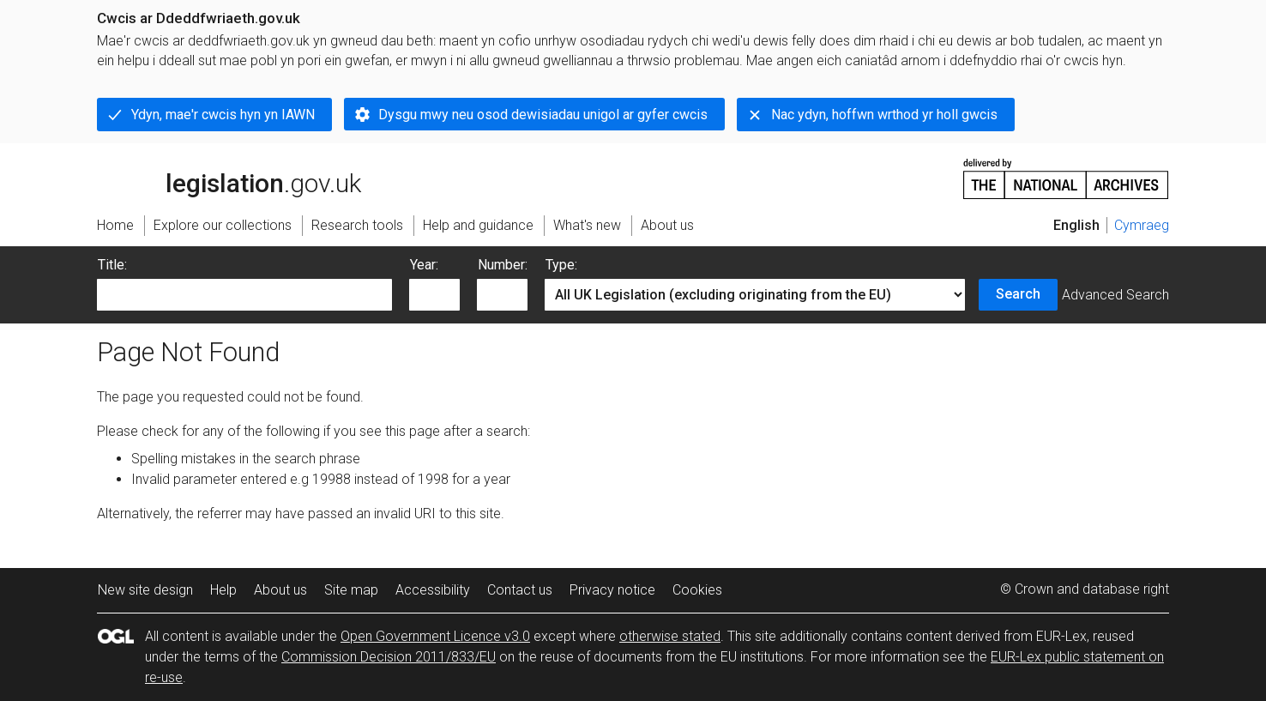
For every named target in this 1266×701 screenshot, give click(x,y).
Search (1018, 294)
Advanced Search (1115, 295)
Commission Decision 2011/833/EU (388, 657)
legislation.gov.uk (229, 177)
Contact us (519, 590)
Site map (351, 590)
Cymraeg (1141, 225)
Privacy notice (612, 590)
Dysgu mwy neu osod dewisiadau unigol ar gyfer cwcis (543, 114)
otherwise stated (669, 636)
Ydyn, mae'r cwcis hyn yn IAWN (223, 114)
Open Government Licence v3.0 (435, 636)
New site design (145, 590)
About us (280, 590)
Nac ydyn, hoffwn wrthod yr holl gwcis (884, 114)
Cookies (697, 590)
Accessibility (432, 590)
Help (223, 590)
